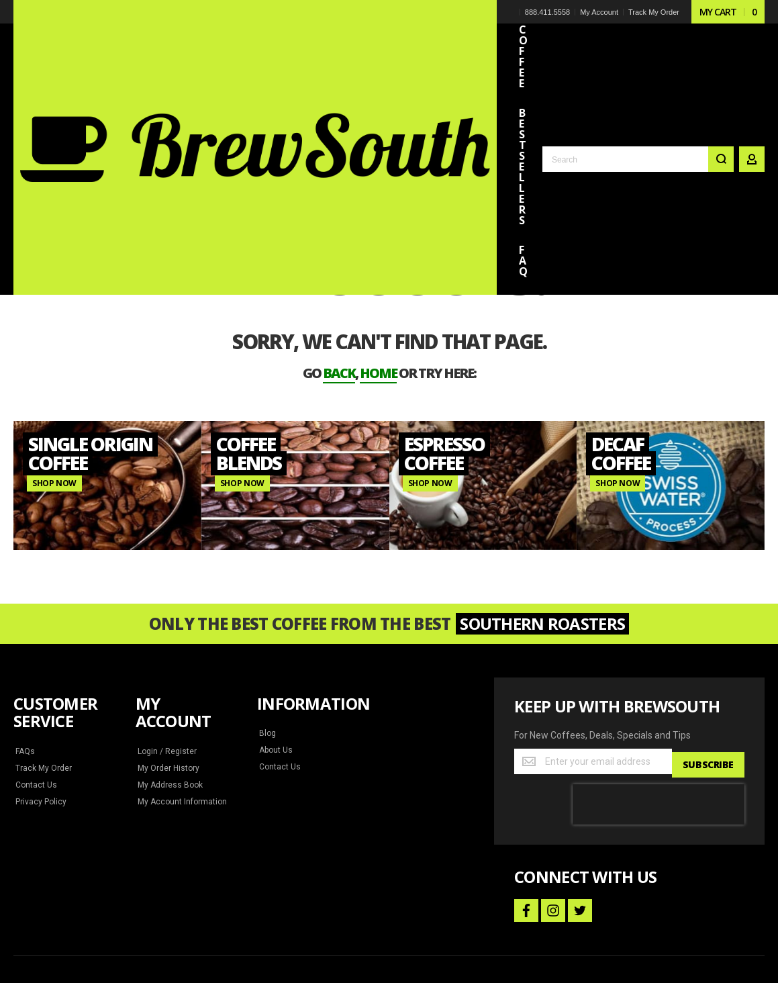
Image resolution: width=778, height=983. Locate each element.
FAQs (25, 664)
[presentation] (658, 714)
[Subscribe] (709, 674)
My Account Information (180, 714)
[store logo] (107, 36)
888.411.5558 (548, 12)
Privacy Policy (40, 714)
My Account (600, 12)
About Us (275, 662)
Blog (267, 646)
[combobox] (638, 48)
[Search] (721, 48)
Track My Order (655, 12)
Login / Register (166, 664)
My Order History (168, 681)
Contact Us (35, 697)
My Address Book (169, 697)
